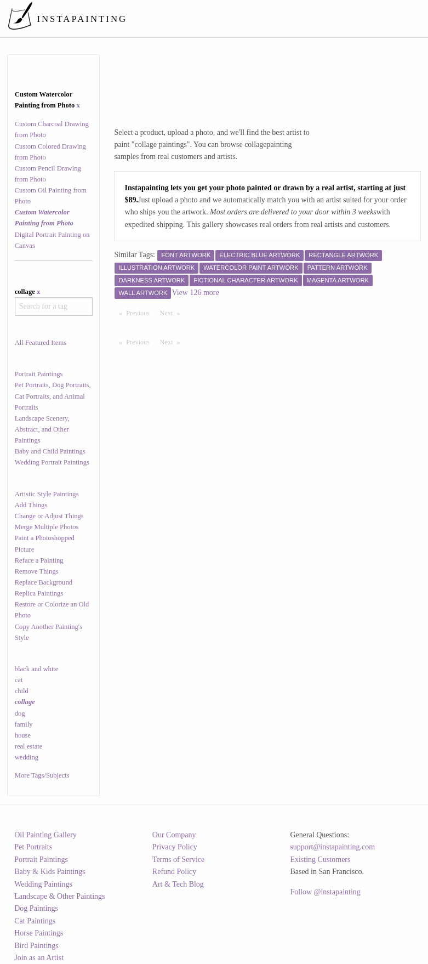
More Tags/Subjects (42, 775)
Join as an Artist (39, 958)
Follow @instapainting (325, 892)
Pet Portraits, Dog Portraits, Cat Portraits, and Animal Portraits (53, 396)
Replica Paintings (39, 593)
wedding (26, 757)
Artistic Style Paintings (47, 494)
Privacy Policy (174, 847)
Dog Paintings (36, 908)
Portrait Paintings (39, 374)
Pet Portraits (33, 847)
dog (20, 713)
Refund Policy (174, 871)
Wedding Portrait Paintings (52, 462)
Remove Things (37, 571)
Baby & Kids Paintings (49, 871)
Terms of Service (178, 859)
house (23, 735)
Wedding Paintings (43, 884)
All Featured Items (40, 343)
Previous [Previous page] (140, 312)
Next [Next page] (172, 312)
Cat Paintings (34, 921)
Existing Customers (320, 859)
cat (19, 680)
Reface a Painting (39, 560)
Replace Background (43, 582)
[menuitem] (218, 18)
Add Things (31, 505)
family (24, 724)
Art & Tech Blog (178, 884)
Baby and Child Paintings (50, 451)
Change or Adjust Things (49, 516)
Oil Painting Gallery (45, 835)
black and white (37, 669)
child (21, 691)
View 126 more (195, 292)
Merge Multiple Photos (47, 527)
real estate (29, 746)
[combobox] (54, 306)
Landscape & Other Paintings (59, 896)
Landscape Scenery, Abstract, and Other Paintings (42, 429)
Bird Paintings (36, 946)
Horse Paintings (38, 933)
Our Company (174, 835)
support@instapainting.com (332, 847)
